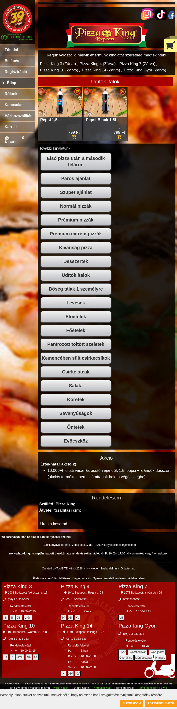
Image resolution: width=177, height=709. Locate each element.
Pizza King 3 (17, 586)
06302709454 (131, 599)
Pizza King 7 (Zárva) (137, 64)
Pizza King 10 (19, 626)
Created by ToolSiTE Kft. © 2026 (62, 568)
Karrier (11, 127)
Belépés (12, 61)
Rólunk (11, 94)
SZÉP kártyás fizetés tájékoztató (116, 545)
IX (5, 657)
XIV (70, 673)
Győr (122, 652)
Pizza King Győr (137, 626)
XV (77, 617)
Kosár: (10, 142)
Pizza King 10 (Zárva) (59, 70)
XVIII (20, 657)
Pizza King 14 (76, 626)
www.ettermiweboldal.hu (101, 568)
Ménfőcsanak (143, 657)
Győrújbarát (157, 652)
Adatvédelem (136, 578)
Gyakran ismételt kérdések (109, 578)
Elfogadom (131, 703)
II (6, 617)
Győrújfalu (125, 657)
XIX (28, 657)
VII (121, 617)
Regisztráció (16, 72)
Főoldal (11, 50)
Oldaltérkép (128, 568)
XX (36, 657)
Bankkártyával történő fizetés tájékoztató (68, 545)
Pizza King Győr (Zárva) (145, 70)
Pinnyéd (160, 657)
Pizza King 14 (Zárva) (101, 70)
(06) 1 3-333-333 (18, 599)
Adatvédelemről (161, 703)
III (12, 617)
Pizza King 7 (133, 586)
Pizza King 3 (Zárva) (58, 64)
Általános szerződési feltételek (51, 578)
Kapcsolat (13, 105)
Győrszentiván (138, 652)
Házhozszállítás (18, 116)
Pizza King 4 (75, 586)
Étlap (11, 83)
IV (63, 617)
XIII (19, 617)
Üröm (27, 617)
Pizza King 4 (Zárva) (98, 64)
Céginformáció (81, 578)
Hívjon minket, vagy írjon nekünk (147, 553)
